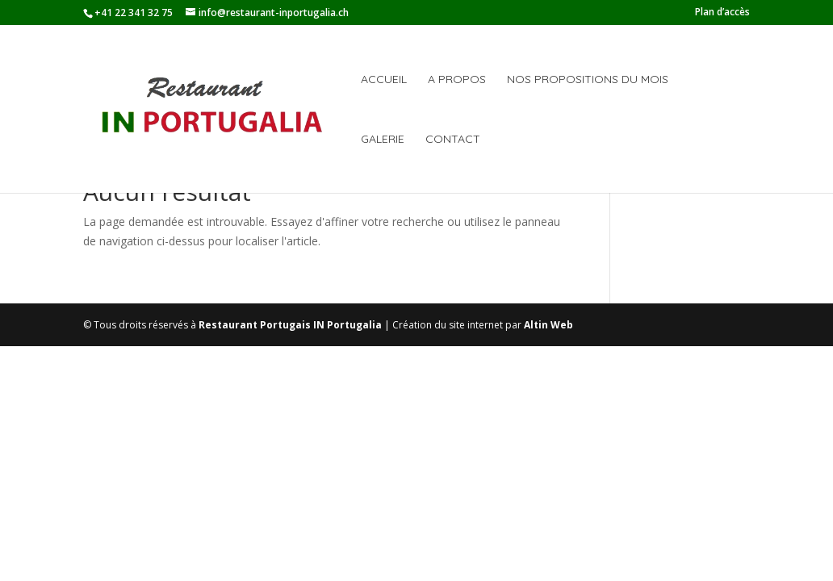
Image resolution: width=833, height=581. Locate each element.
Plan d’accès (722, 13)
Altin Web (548, 325)
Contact (452, 139)
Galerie (382, 139)
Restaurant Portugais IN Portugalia (290, 325)
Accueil (384, 79)
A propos (457, 79)
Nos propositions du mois (587, 79)
